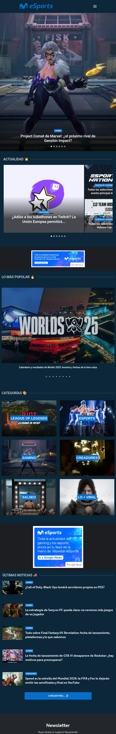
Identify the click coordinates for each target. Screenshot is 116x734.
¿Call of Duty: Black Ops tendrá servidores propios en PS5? (64, 587)
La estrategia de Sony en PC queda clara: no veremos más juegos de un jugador (69, 612)
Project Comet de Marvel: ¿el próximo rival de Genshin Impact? (58, 138)
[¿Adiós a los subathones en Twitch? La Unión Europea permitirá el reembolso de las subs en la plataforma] (44, 199)
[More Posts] (58, 696)
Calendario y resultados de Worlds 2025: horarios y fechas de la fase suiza (58, 367)
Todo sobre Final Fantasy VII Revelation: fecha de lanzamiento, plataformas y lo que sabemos (67, 635)
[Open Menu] (95, 6)
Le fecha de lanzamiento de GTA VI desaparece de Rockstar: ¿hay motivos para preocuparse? (69, 657)
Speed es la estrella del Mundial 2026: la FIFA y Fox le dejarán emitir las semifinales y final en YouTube (67, 680)
